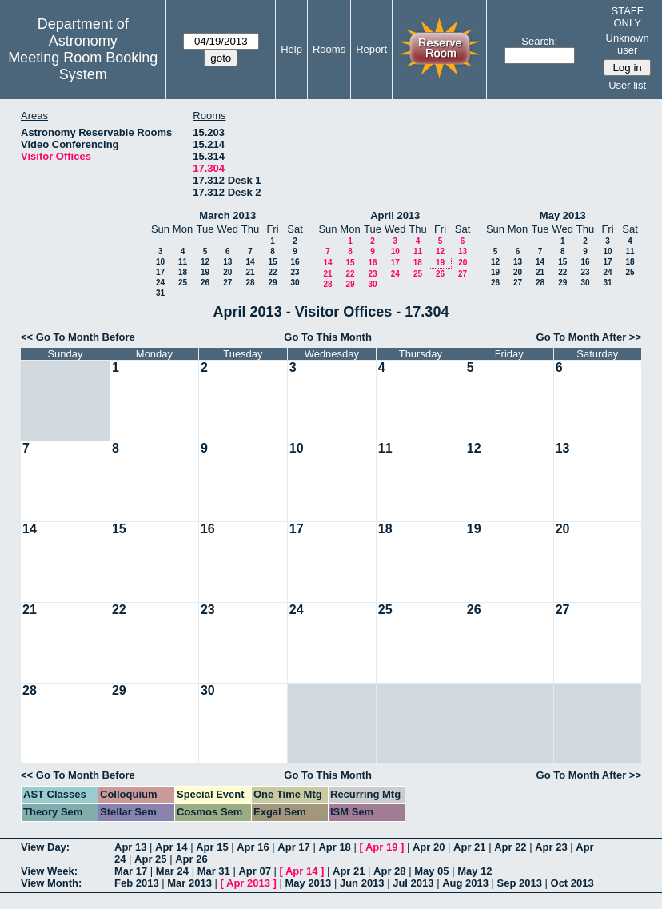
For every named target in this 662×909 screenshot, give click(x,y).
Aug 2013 (465, 883)
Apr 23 (551, 847)
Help (291, 49)
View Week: (49, 871)
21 (249, 272)
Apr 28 (389, 871)
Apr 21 (469, 847)
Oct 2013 (572, 883)
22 (272, 272)
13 (227, 261)
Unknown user (627, 44)
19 (205, 272)
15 (272, 261)
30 (294, 282)
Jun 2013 (362, 883)
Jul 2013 (413, 883)
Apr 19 (381, 847)
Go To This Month (328, 337)
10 (160, 261)
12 (205, 261)
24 (160, 282)
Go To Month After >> (588, 337)
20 (227, 272)
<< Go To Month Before (78, 337)
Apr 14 (171, 847)
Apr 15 (212, 847)
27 (227, 282)
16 (294, 261)
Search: (539, 41)
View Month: (51, 883)
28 (249, 282)
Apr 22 (510, 847)
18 (182, 272)
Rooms (329, 49)
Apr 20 (429, 847)
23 (294, 272)
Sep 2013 (519, 883)
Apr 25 (150, 859)
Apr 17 (293, 847)
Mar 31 (213, 871)
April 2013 (395, 215)
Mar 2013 (189, 883)
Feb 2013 (136, 883)
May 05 (431, 871)
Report (371, 49)
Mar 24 (172, 871)
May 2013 (563, 215)
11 (182, 261)
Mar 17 (130, 871)
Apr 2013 (248, 883)
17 (160, 272)
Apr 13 (130, 847)
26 (205, 282)
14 (249, 261)
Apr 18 (334, 847)
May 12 (474, 871)
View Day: (45, 847)
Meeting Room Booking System (83, 66)
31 (160, 293)
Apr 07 (254, 871)
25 (182, 282)
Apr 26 (191, 859)
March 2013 (227, 215)
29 (272, 282)
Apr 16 (253, 847)
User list (627, 85)
